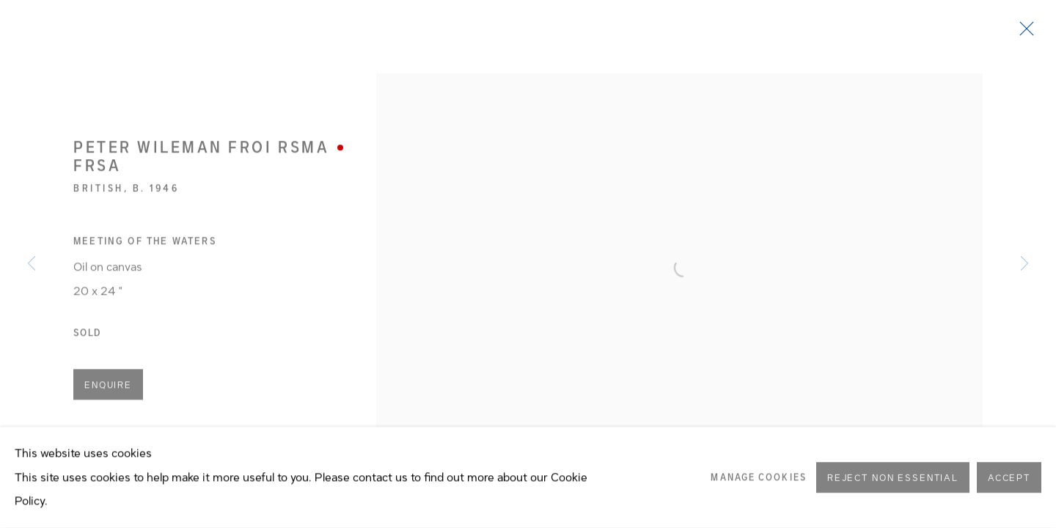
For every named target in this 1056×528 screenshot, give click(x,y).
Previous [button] (31, 264)
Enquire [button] (108, 387)
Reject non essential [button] (892, 484)
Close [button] (1023, 33)
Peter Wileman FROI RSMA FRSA (201, 158)
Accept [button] (1009, 484)
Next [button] (1024, 264)
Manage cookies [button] (758, 482)
